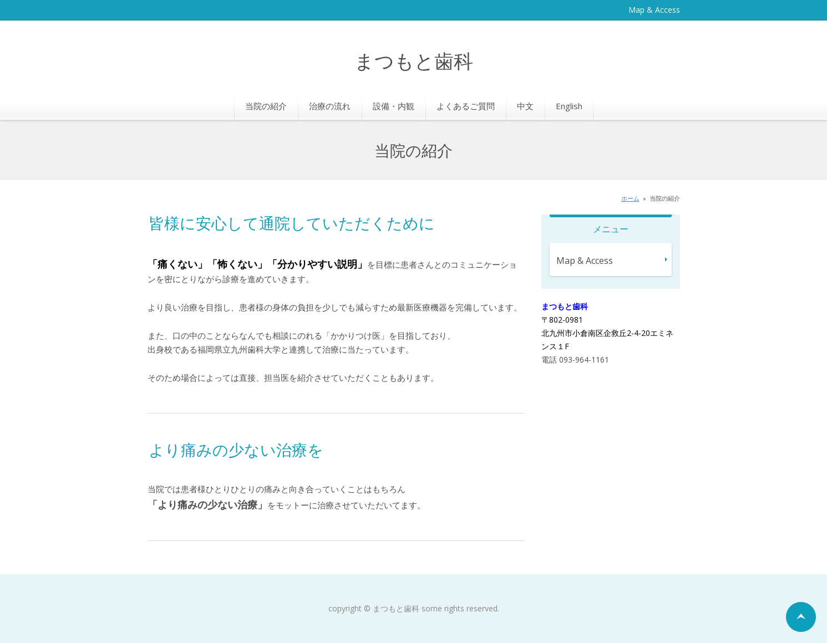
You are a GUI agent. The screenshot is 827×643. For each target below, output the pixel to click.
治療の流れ (330, 105)
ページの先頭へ (801, 617)
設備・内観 (393, 105)
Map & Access (654, 9)
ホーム (630, 198)
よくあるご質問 (466, 105)
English (569, 105)
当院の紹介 (266, 105)
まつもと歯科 (413, 62)
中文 (525, 105)
